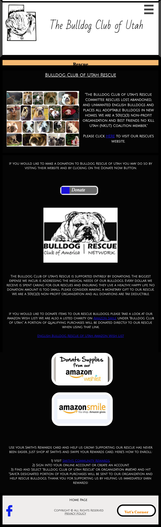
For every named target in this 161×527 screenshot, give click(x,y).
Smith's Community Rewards (86, 461)
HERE (110, 136)
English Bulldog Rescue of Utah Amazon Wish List (80, 336)
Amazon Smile (104, 318)
